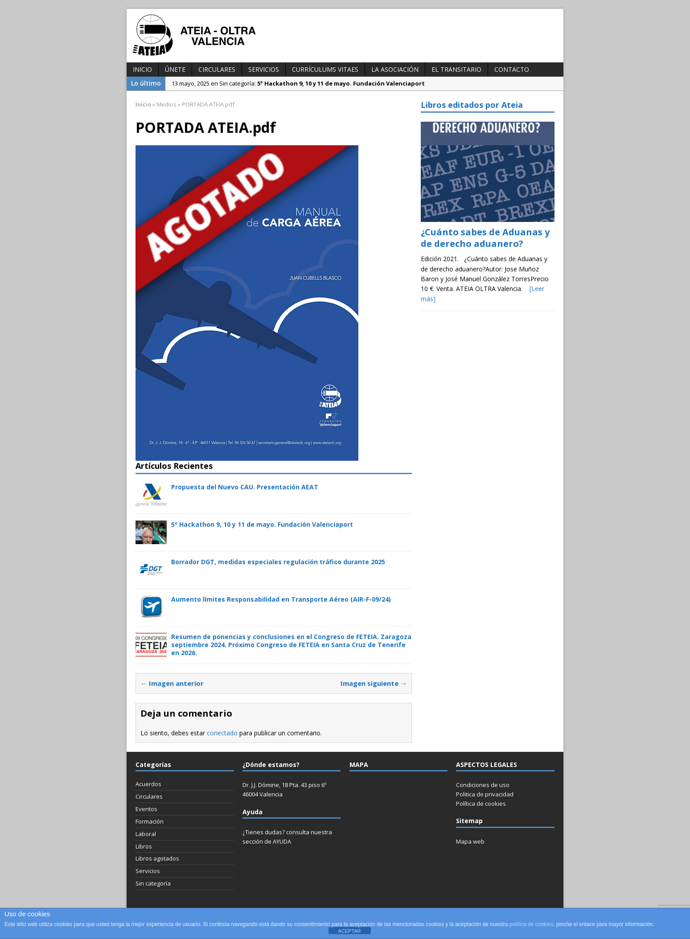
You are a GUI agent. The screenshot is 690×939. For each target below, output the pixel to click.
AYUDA (282, 841)
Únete (175, 69)
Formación (150, 821)
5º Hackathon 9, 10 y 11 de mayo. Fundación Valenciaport (262, 524)
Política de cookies (481, 804)
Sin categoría (153, 883)
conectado (222, 733)
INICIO (142, 69)
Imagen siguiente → (374, 683)
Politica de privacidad (484, 794)
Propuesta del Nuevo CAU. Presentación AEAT (244, 487)
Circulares (216, 69)
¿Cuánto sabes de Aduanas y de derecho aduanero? (485, 238)
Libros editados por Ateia (472, 104)
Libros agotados (157, 858)
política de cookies (531, 924)
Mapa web (470, 841)
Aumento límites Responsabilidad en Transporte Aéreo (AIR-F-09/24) (281, 599)
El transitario (456, 69)
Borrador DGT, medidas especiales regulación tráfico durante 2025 (278, 562)
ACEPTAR (349, 931)
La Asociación (395, 69)
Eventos (146, 809)
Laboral (146, 834)
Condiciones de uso (482, 785)
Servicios (263, 69)
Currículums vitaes (325, 69)
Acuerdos (148, 784)
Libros (144, 846)
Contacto (511, 69)
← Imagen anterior (172, 683)
